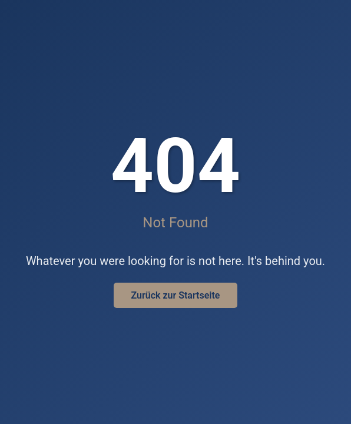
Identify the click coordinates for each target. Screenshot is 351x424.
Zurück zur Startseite (175, 295)
